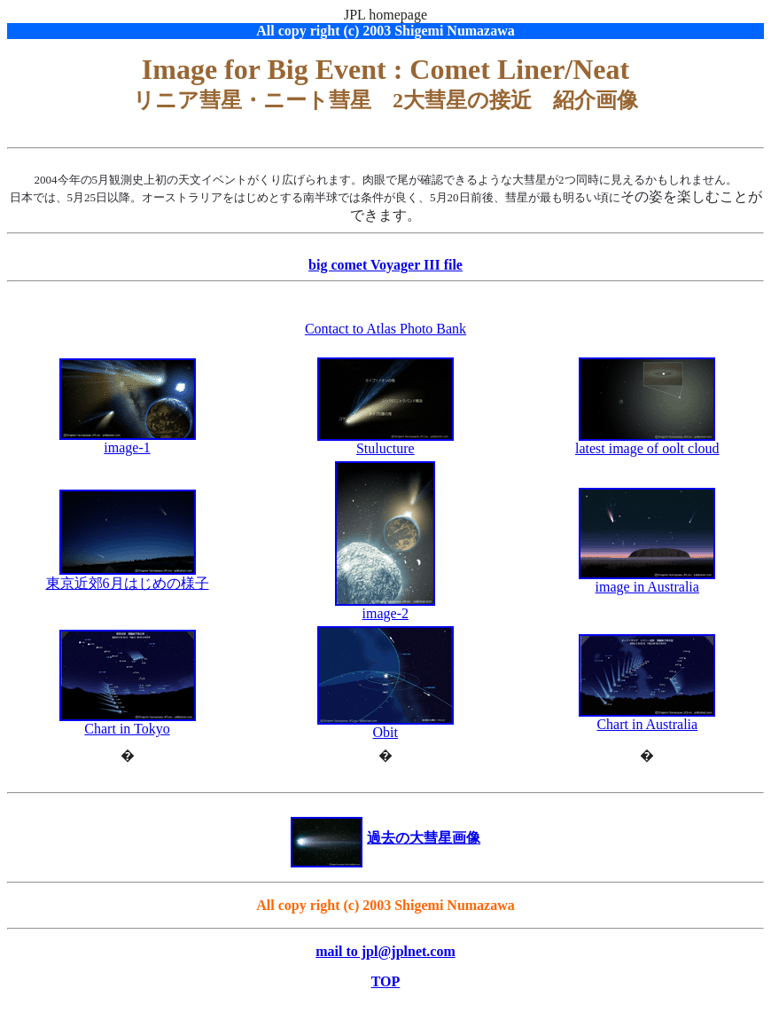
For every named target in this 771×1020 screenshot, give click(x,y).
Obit (385, 726)
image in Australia (647, 580)
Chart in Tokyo (127, 722)
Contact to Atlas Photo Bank (385, 328)
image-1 (127, 441)
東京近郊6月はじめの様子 (127, 583)
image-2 (385, 607)
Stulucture (385, 442)
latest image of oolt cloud (647, 442)
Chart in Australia (647, 718)
